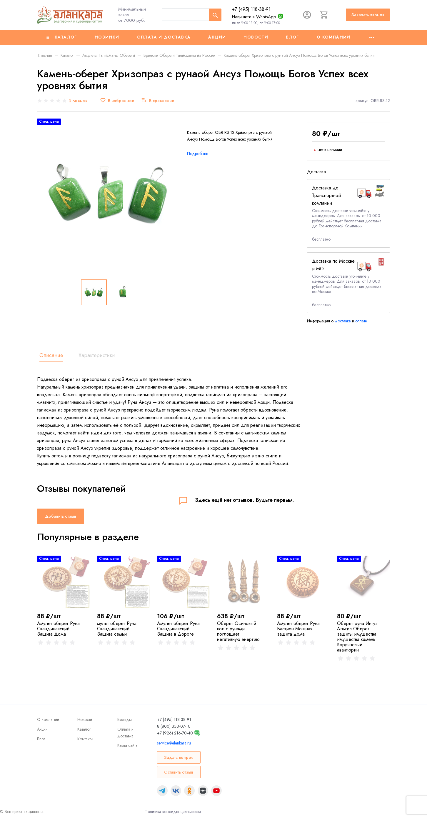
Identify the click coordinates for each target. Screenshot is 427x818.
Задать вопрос (178, 757)
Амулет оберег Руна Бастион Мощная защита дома (298, 628)
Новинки (107, 37)
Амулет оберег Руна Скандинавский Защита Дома (58, 628)
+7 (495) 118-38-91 (251, 9)
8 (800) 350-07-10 (174, 726)
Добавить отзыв (60, 516)
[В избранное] (117, 100)
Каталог (61, 37)
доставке (343, 321)
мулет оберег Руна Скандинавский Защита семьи (116, 628)
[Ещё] (371, 37)
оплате (361, 321)
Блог (292, 37)
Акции (217, 37)
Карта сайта (127, 745)
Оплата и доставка (164, 37)
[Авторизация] (307, 14)
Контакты (85, 739)
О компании (334, 37)
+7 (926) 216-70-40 (175, 733)
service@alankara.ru (174, 743)
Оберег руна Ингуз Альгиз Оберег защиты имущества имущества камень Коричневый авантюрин (357, 636)
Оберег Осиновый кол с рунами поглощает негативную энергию (238, 631)
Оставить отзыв (178, 772)
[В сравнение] (157, 100)
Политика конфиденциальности (173, 811)
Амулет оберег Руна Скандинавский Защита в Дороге (178, 628)
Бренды (124, 719)
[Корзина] (324, 14)
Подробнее (197, 153)
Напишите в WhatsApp (254, 17)
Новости (255, 37)
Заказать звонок (367, 15)
